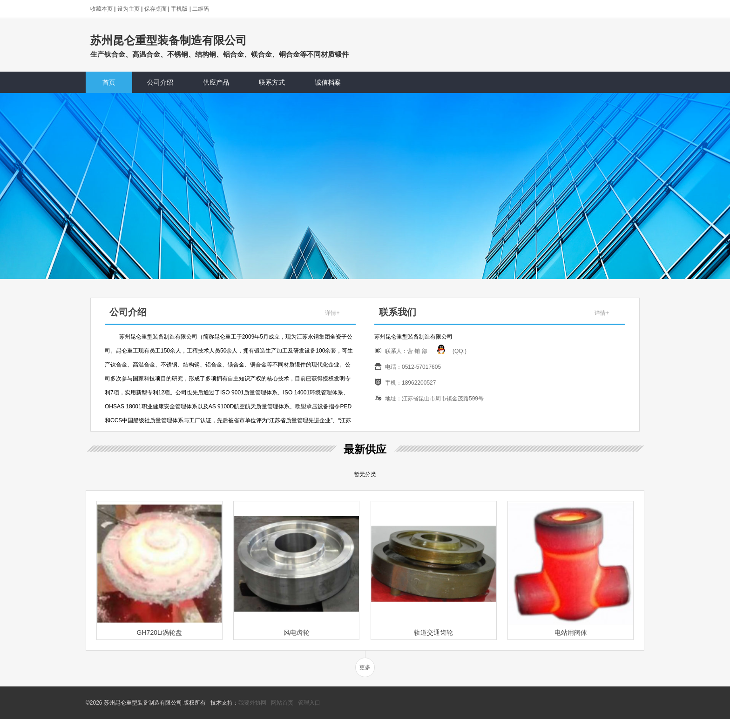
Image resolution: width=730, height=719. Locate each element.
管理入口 (309, 702)
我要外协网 (252, 702)
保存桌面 (155, 9)
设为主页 (128, 9)
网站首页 (282, 702)
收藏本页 (101, 9)
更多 (365, 667)
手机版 (179, 9)
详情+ (332, 313)
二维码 (200, 9)
